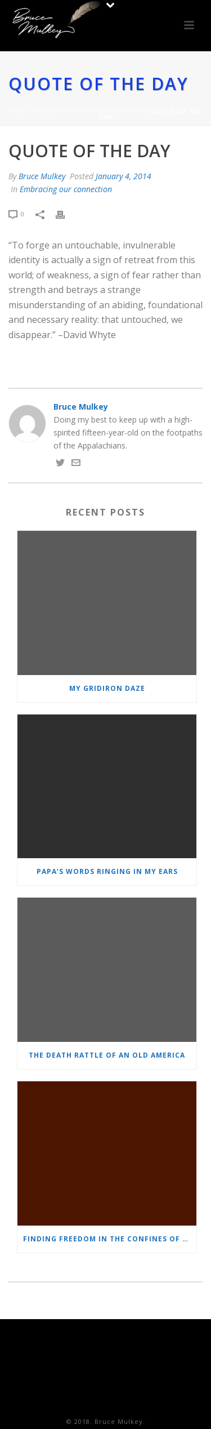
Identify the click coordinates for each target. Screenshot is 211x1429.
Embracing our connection (89, 111)
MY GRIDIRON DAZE (107, 688)
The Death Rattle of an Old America (107, 1055)
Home (19, 111)
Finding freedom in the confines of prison (109, 1239)
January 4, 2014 (123, 176)
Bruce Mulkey (42, 176)
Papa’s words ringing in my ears (107, 871)
